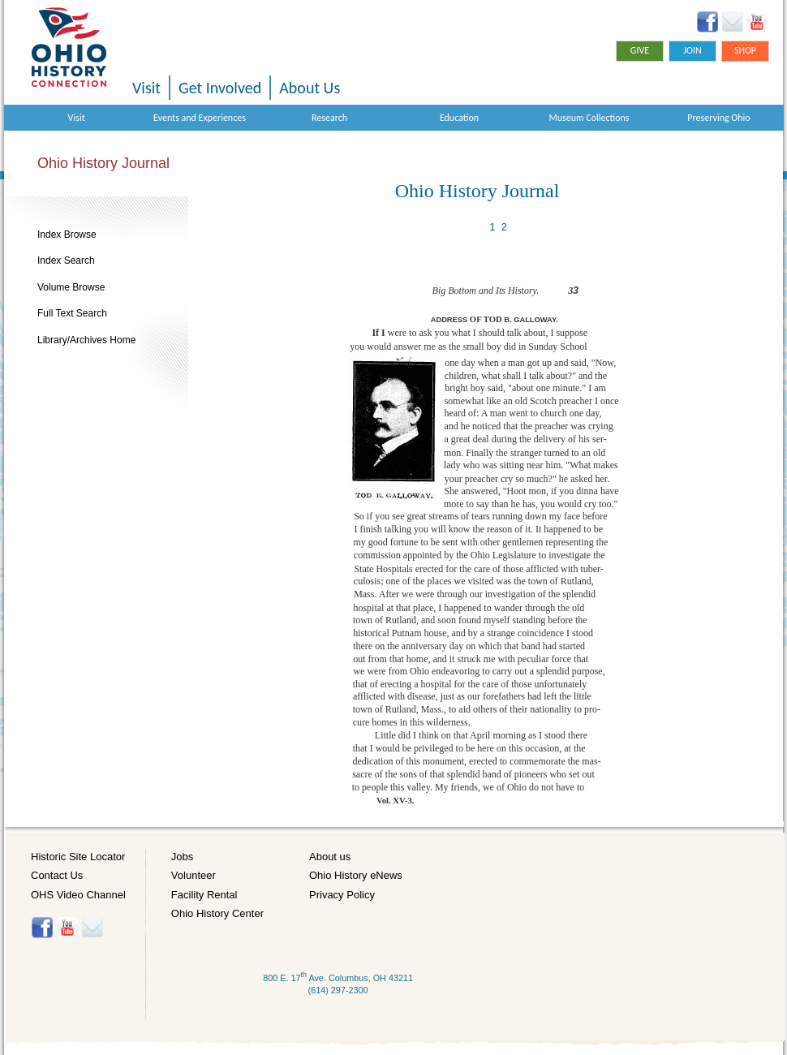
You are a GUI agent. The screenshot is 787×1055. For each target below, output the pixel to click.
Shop (745, 50)
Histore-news (92, 927)
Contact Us (57, 875)
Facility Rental (204, 895)
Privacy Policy (342, 895)
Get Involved (219, 87)
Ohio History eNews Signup (732, 21)
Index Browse (67, 234)
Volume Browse (71, 287)
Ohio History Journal (103, 163)
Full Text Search (72, 313)
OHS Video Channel (78, 895)
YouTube (757, 21)
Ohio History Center (217, 913)
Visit (146, 87)
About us (329, 856)
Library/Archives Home (86, 340)
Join (692, 50)
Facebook (708, 21)
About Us (309, 87)
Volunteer (193, 875)
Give (639, 50)
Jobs (182, 856)
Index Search (66, 260)
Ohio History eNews (355, 875)
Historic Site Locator (78, 856)
